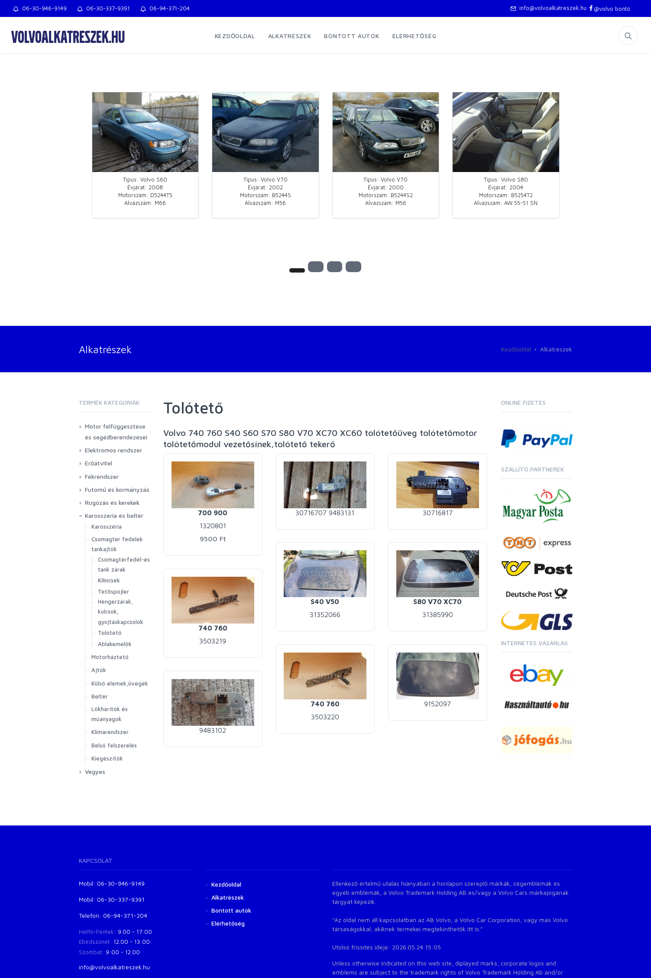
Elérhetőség (414, 35)
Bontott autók (351, 35)
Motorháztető (110, 656)
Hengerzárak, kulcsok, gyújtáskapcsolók (120, 611)
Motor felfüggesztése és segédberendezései (116, 431)
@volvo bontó (609, 8)
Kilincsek (109, 580)
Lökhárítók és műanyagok (109, 713)
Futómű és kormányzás (117, 489)
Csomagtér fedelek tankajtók (117, 544)
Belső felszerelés (114, 745)
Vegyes (95, 771)
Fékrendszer (102, 476)
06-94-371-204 (165, 8)
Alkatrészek (289, 35)
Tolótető (110, 632)
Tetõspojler (113, 591)
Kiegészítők (107, 758)
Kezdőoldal (235, 35)
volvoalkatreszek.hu (68, 36)
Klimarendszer (110, 731)
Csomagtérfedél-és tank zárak (124, 564)
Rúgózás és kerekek (112, 502)
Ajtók (98, 669)
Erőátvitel (98, 463)
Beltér (99, 696)
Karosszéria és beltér (114, 515)
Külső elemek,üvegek (119, 683)
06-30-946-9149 (40, 8)
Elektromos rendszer (113, 450)
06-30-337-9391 (103, 8)
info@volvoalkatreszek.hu (548, 7)
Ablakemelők (115, 643)
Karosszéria (106, 526)
